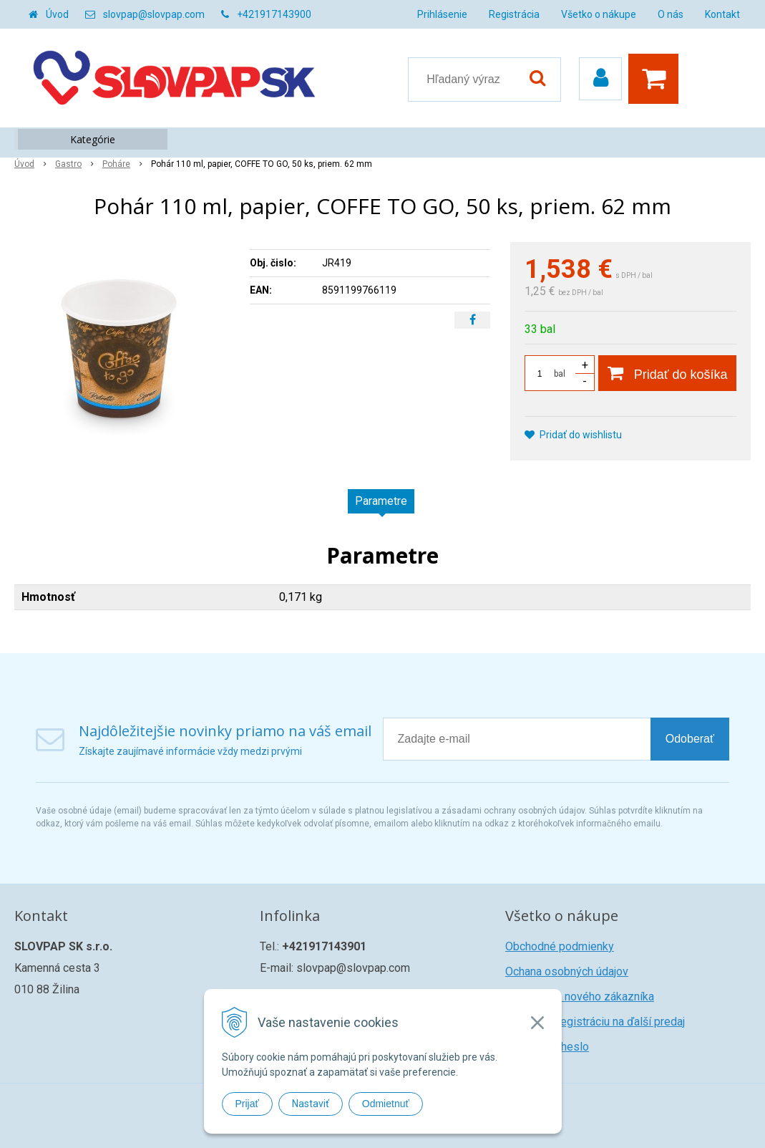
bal (559, 374)
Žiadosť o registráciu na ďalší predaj (595, 1021)
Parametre (381, 501)
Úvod (57, 14)
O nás (670, 14)
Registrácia (514, 14)
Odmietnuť (385, 1103)
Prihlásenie (442, 14)
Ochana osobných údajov (566, 971)
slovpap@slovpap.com (154, 14)
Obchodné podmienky (559, 946)
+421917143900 (274, 14)
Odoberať (690, 739)
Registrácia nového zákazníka (579, 996)
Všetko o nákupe (598, 14)
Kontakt (722, 14)
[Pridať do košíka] (667, 373)
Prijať (247, 1103)
